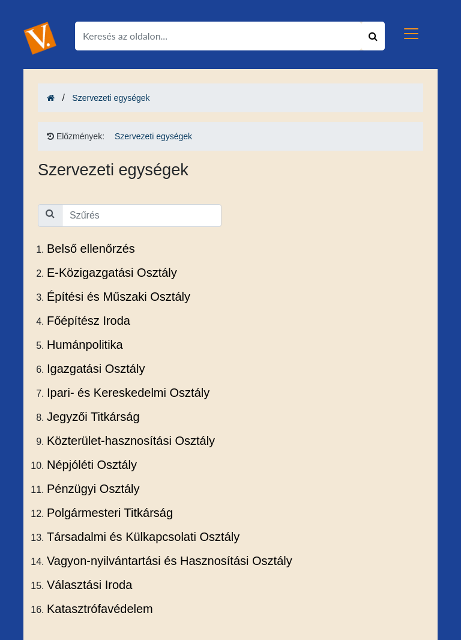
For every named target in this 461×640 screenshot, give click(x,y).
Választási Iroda (89, 584)
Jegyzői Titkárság (93, 416)
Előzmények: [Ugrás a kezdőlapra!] (75, 136)
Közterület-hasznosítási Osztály (131, 440)
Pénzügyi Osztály (93, 488)
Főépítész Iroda (88, 320)
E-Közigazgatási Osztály (112, 272)
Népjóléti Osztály (92, 464)
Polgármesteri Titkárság (110, 512)
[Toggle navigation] (411, 34)
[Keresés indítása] (373, 36)
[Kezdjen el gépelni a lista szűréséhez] (141, 215)
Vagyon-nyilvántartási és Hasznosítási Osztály (169, 560)
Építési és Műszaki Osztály (118, 296)
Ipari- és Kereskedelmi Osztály (128, 392)
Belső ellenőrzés (91, 248)
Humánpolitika (85, 344)
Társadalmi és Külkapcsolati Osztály (143, 536)
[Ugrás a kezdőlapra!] (39, 37)
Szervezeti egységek (110, 98)
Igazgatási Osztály (96, 368)
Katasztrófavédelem (100, 608)
